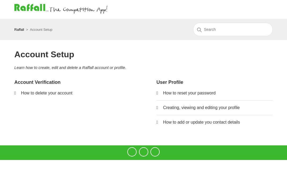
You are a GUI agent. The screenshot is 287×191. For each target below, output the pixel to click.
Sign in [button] (264, 9)
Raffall (19, 30)
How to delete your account (46, 93)
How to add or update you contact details (201, 122)
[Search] (233, 29)
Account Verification (37, 82)
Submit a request (238, 9)
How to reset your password (189, 93)
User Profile (169, 82)
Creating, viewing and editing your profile (201, 107)
